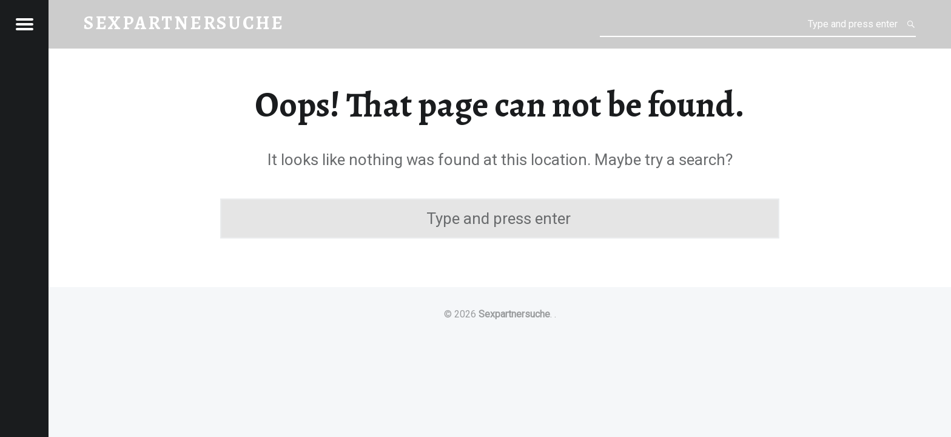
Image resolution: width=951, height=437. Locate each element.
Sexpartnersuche (514, 314)
